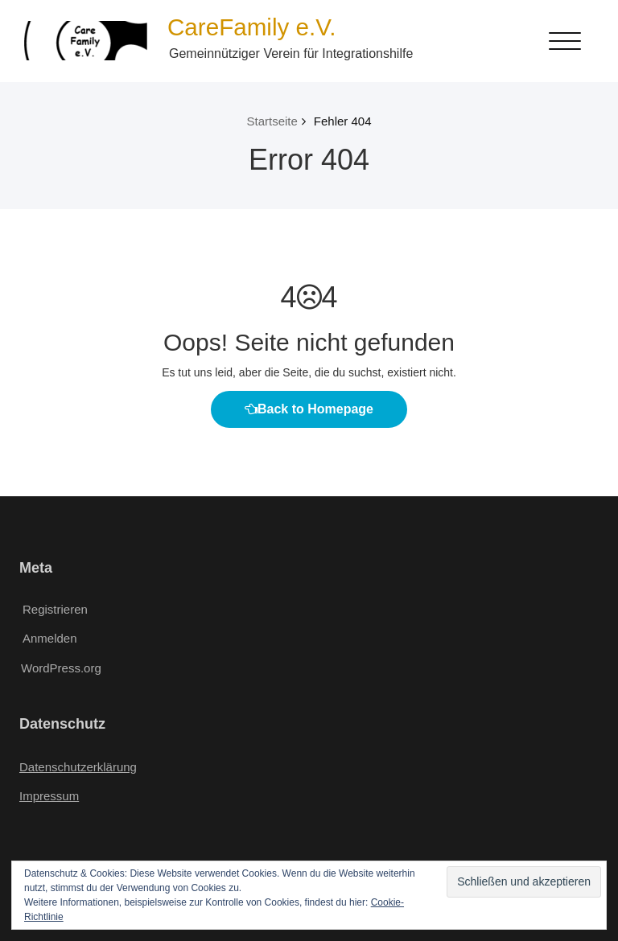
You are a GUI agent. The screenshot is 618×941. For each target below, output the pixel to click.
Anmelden (50, 638)
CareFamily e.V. (251, 27)
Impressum (49, 796)
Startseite (271, 121)
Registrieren (55, 609)
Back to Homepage (309, 409)
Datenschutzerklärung (78, 767)
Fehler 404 (343, 121)
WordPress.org (61, 668)
